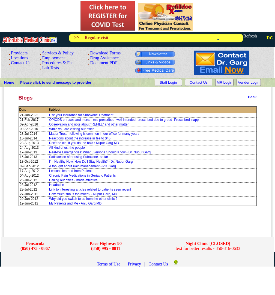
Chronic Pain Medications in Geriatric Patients (82, 175)
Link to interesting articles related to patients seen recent (90, 189)
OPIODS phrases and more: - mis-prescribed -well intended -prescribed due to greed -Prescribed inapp (124, 120)
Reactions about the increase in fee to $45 (79, 138)
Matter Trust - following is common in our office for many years (94, 134)
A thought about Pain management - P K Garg (82, 166)
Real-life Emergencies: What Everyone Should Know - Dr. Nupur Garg (100, 152)
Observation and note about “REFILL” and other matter (89, 124)
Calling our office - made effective (73, 180)
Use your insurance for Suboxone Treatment (81, 115)
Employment (53, 58)
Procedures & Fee (58, 62)
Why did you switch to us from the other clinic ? (83, 199)
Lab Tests (50, 67)
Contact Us (21, 62)
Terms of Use (109, 264)
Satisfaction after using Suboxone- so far (78, 157)
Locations (19, 58)
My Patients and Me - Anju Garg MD (75, 203)
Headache (56, 185)
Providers (19, 53)
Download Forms (105, 53)
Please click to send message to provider (55, 82)
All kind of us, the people (67, 148)
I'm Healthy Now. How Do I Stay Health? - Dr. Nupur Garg (91, 161)
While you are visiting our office (71, 129)
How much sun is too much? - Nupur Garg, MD (83, 194)
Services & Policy (58, 53)
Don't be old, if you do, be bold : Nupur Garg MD (84, 143)
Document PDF (104, 62)
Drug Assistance (104, 58)
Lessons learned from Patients (71, 171)
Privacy (135, 264)
